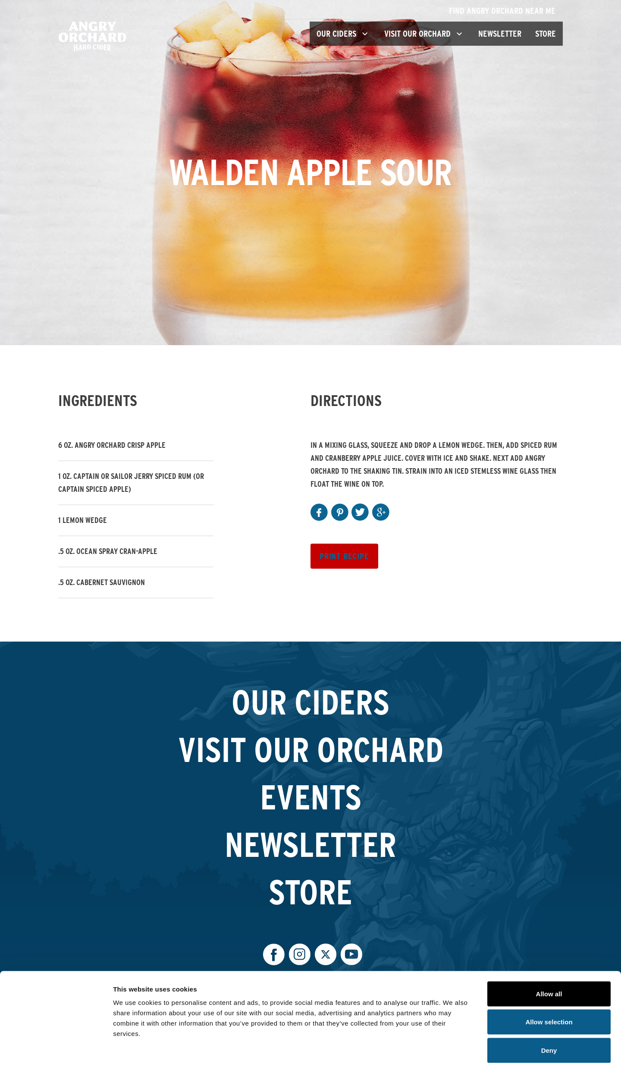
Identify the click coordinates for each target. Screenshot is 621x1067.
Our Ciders (310, 702)
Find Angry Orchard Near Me (506, 11)
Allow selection (548, 982)
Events (310, 797)
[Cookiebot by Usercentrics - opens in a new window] (56, 1050)
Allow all (549, 953)
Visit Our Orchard (310, 749)
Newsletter (499, 33)
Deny (549, 1010)
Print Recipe (344, 556)
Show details (453, 1050)
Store (545, 33)
